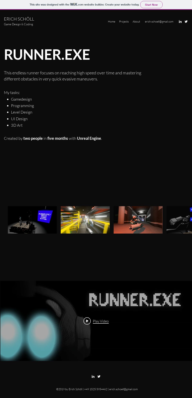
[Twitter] (186, 21)
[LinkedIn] (180, 21)
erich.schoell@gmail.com (159, 21)
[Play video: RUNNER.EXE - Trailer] (96, 321)
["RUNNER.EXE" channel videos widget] (96, 321)
